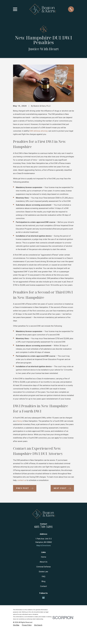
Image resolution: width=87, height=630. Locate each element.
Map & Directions (43, 545)
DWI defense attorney (39, 131)
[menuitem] (16, 625)
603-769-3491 (43, 527)
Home (43, 557)
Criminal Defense (43, 567)
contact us (21, 480)
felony (19, 421)
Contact (43, 586)
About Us (43, 562)
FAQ (43, 576)
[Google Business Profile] (43, 597)
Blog (43, 581)
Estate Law (43, 571)
